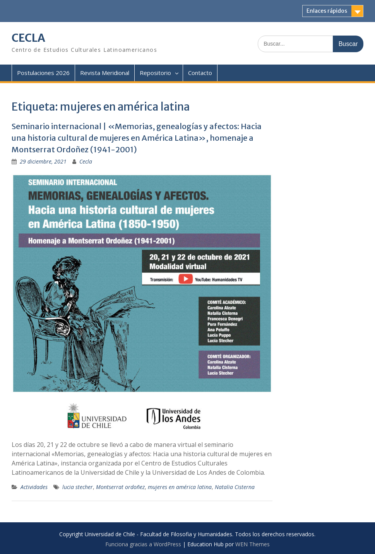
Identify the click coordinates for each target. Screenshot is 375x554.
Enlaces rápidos (327, 10)
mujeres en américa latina (180, 487)
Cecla (85, 161)
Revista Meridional (104, 73)
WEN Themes (252, 544)
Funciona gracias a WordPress (143, 544)
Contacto (200, 73)
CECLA (28, 38)
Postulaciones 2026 (43, 73)
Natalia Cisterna (235, 487)
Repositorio (155, 73)
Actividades (34, 487)
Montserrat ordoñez (120, 487)
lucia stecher (77, 487)
